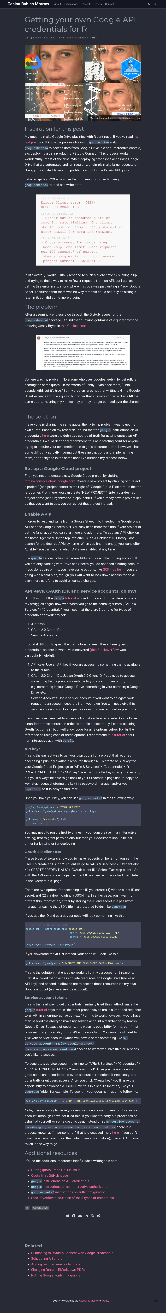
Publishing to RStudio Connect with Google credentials (72, 1253)
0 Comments (82, 37)
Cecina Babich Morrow (28, 4)
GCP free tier (112, 569)
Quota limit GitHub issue (49, 1175)
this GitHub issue (74, 326)
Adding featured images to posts (55, 1264)
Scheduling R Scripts (46, 1259)
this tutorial (116, 735)
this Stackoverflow (105, 650)
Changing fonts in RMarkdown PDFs (58, 1270)
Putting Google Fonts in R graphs (55, 1275)
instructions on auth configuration (68, 1192)
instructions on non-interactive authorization (70, 1187)
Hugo (105, 1300)
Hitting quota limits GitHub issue (55, 1170)
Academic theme (88, 1300)
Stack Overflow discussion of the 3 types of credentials (72, 1198)
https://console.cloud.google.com (50, 481)
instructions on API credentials (60, 1181)
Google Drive (40, 1207)
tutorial (65, 598)
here (45, 436)
